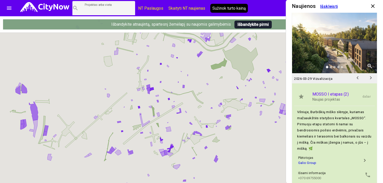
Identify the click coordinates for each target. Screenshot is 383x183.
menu (9, 8)
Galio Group (307, 163)
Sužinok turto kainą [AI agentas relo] (229, 8)
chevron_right (371, 78)
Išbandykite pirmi (253, 24)
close (373, 6)
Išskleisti (329, 6)
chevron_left (358, 78)
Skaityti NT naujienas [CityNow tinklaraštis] (186, 8)
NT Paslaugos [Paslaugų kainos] (150, 8)
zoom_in (370, 66)
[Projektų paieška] (103, 8)
